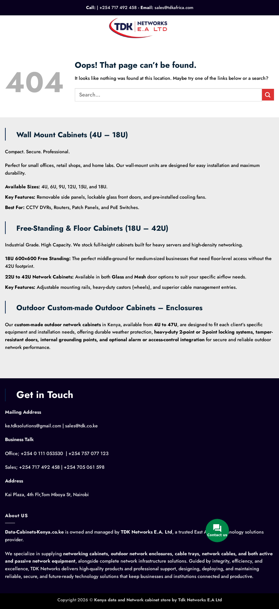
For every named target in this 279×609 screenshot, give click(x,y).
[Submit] (268, 94)
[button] (8, 27)
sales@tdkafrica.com (174, 7)
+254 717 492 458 (118, 7)
